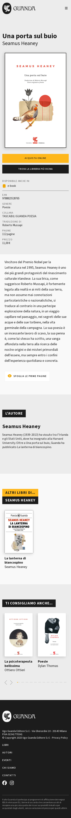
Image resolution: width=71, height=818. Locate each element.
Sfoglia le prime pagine (30, 376)
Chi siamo (9, 768)
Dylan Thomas (48, 666)
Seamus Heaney (20, 43)
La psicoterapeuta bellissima (18, 663)
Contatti (9, 775)
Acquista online (35, 158)
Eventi (7, 760)
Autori (7, 753)
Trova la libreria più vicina (35, 169)
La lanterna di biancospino (15, 560)
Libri (5, 745)
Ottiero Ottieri (15, 670)
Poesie (43, 661)
